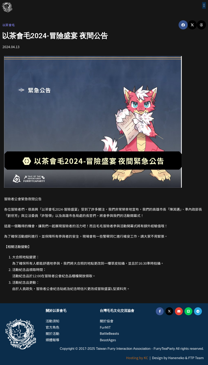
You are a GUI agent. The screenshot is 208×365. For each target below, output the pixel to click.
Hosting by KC (137, 357)
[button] (204, 5)
